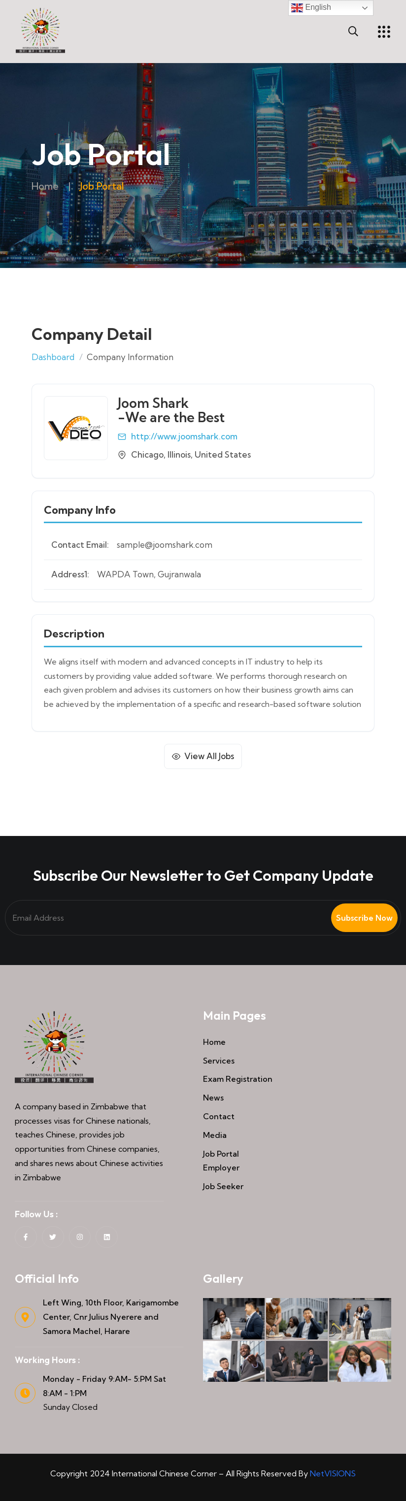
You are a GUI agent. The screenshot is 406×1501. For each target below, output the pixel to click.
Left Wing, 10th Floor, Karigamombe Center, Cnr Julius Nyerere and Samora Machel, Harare (111, 1317)
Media (215, 1135)
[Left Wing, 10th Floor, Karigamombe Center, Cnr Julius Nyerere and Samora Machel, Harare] (25, 1317)
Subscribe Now (364, 918)
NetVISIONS (333, 1473)
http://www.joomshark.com (184, 436)
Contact (219, 1116)
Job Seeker (223, 1186)
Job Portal (221, 1154)
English (311, 8)
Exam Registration (237, 1079)
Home (45, 186)
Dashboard (53, 357)
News (213, 1097)
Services (219, 1061)
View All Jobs (209, 756)
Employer (221, 1167)
